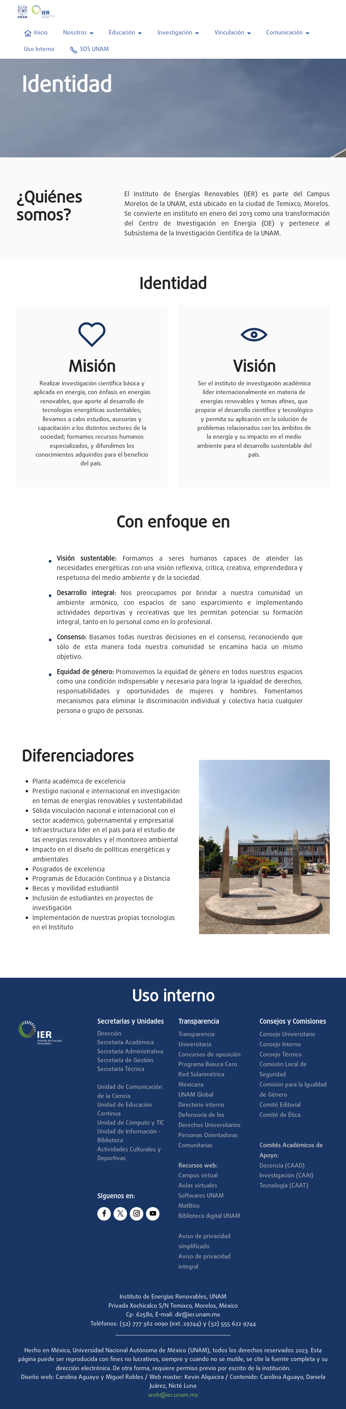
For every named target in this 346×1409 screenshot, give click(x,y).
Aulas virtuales (197, 1185)
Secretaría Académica (125, 1042)
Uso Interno (39, 49)
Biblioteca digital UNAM (209, 1216)
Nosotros (75, 33)
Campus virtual (198, 1175)
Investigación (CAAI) (287, 1175)
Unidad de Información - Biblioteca (129, 1136)
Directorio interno (201, 1105)
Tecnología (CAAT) (284, 1185)
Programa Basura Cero (207, 1064)
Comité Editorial (280, 1105)
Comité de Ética (280, 1115)
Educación (122, 33)
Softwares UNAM (201, 1196)
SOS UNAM (89, 49)
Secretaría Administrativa (130, 1051)
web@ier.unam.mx (173, 1395)
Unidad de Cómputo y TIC (130, 1123)
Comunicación (284, 33)
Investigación (174, 33)
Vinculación (229, 33)
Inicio (36, 33)
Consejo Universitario (287, 1034)
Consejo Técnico (281, 1054)
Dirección (109, 1034)
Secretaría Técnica (121, 1069)
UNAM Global (195, 1095)
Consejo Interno (280, 1044)
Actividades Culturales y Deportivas (129, 1154)
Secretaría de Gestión (125, 1060)
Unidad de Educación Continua (124, 1110)
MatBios (189, 1206)
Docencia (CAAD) (282, 1166)
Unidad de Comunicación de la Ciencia (129, 1092)
